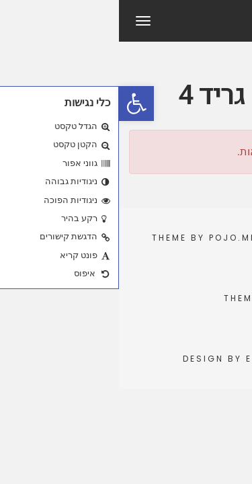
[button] (17, 103)
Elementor (158, 358)
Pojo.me (114, 237)
